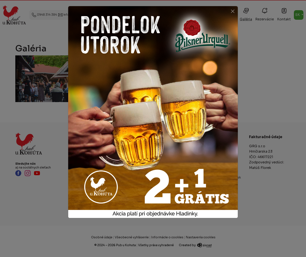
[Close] (232, 11)
